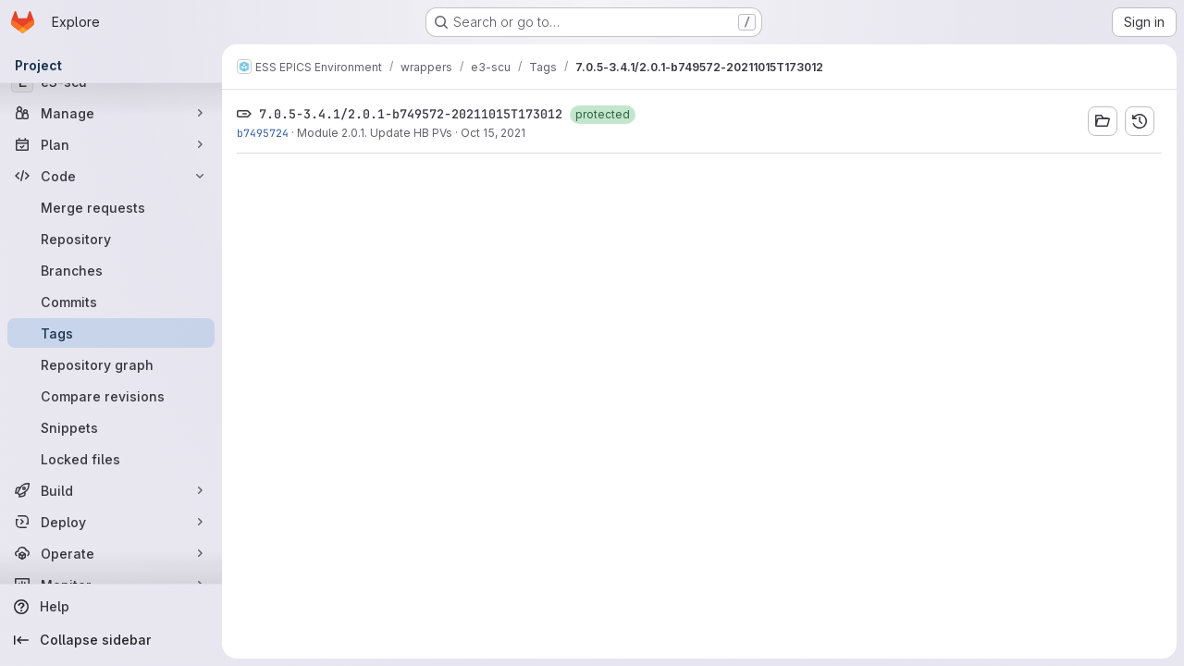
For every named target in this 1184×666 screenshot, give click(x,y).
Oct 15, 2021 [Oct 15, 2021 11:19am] (493, 133)
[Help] (111, 607)
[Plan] (111, 144)
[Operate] (111, 553)
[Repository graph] (111, 364)
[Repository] (111, 238)
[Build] (111, 490)
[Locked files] (111, 459)
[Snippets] (111, 427)
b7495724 (263, 133)
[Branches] (111, 270)
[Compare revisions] (111, 396)
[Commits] (111, 301)
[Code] (111, 176)
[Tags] (111, 333)
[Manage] (111, 113)
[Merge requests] (111, 207)
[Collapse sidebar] (111, 640)
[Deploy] (111, 521)
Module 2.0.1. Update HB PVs (374, 133)
